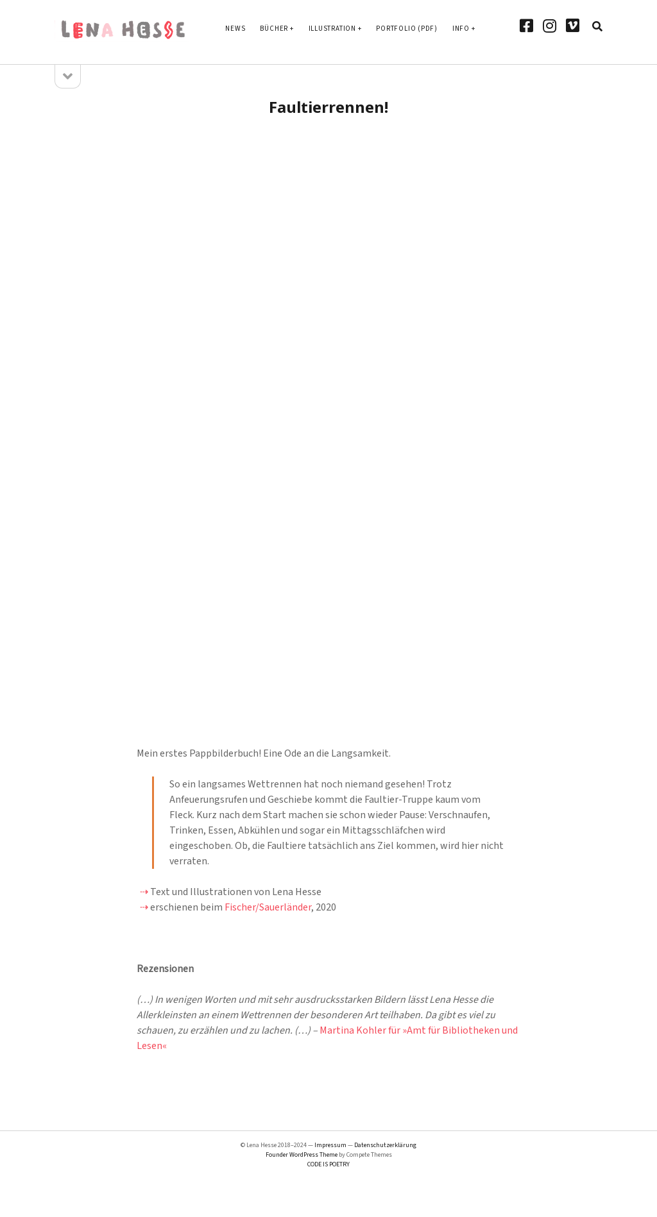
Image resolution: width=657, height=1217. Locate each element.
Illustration (332, 28)
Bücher (274, 28)
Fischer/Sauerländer (268, 907)
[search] (597, 26)
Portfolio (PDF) (407, 28)
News (235, 28)
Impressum (330, 1145)
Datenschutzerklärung (385, 1145)
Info (461, 28)
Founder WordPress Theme (301, 1154)
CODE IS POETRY (328, 1164)
